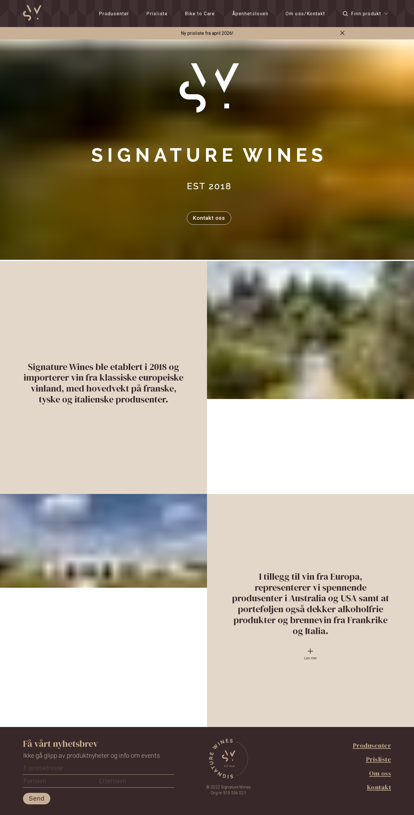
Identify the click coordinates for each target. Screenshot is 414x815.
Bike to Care (200, 13)
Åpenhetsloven (250, 13)
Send (37, 798)
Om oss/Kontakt (305, 13)
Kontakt (379, 787)
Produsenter (114, 13)
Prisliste (157, 13)
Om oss (380, 773)
